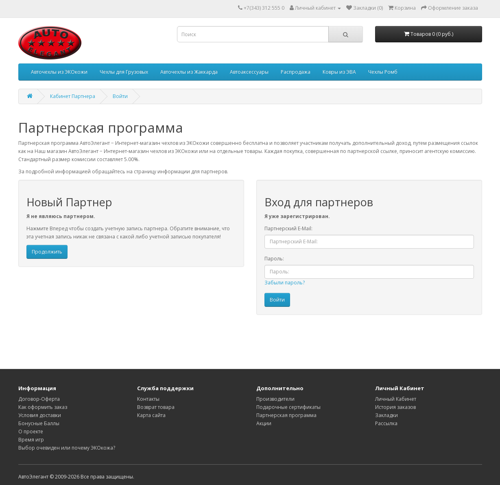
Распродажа (295, 71)
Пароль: (274, 258)
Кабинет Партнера (72, 96)
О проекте (30, 431)
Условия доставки (39, 415)
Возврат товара (156, 407)
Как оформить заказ (42, 407)
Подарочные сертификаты (288, 407)
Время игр (31, 439)
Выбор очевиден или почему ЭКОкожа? (66, 447)
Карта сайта (151, 415)
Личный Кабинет (395, 398)
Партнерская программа (286, 415)
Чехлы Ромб (382, 71)
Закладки (386, 415)
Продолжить (47, 251)
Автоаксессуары (249, 71)
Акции (263, 423)
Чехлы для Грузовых (124, 71)
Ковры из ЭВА (339, 71)
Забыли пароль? (284, 282)
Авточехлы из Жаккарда (189, 71)
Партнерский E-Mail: (288, 228)
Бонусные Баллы (38, 423)
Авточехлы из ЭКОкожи (59, 71)
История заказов (395, 407)
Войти (120, 96)
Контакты (148, 398)
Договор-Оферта (39, 398)
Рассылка (386, 423)
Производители (275, 398)
